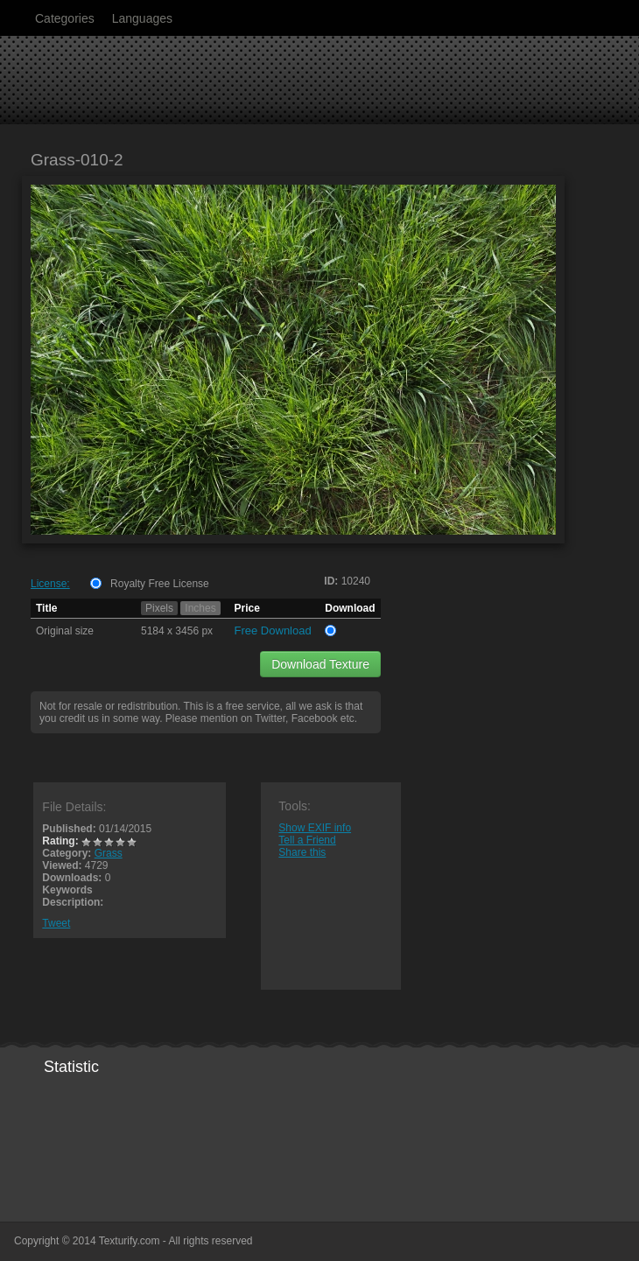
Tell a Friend (306, 840)
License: (50, 584)
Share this (302, 852)
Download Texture (320, 664)
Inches (200, 608)
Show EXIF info (314, 828)
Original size (65, 631)
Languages (142, 18)
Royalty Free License (159, 584)
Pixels (159, 608)
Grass (109, 853)
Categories (65, 18)
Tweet (56, 923)
